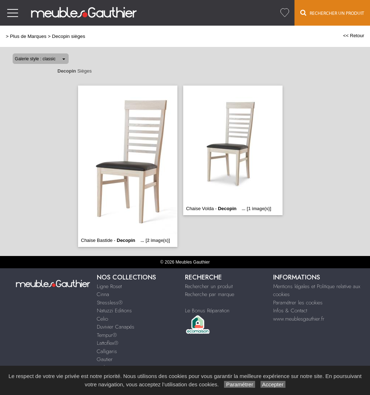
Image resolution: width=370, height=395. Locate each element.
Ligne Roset (109, 286)
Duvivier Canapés (115, 327)
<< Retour (353, 35)
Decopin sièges (68, 36)
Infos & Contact (290, 310)
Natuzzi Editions (114, 310)
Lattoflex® (107, 343)
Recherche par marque (209, 294)
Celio (102, 319)
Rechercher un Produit (332, 12)
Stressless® (109, 303)
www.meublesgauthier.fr (298, 319)
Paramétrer (239, 384)
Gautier (105, 359)
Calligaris (107, 351)
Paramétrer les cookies (298, 303)
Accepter (273, 384)
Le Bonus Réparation (207, 310)
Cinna (103, 294)
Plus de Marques (28, 36)
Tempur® (107, 335)
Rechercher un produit (209, 286)
